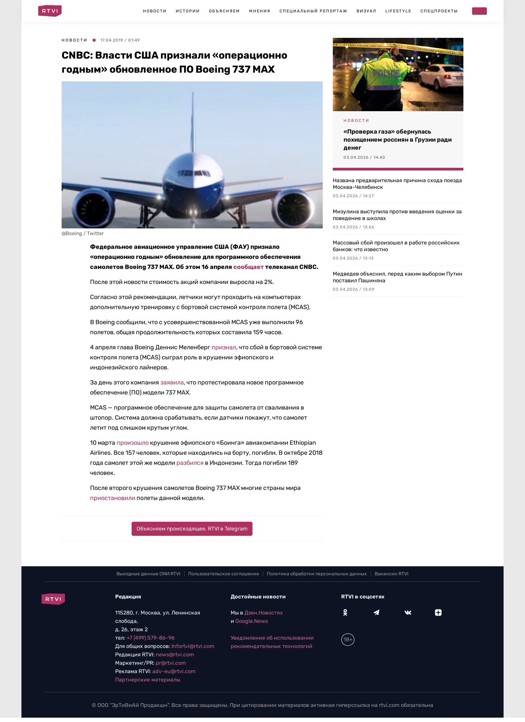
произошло (133, 442)
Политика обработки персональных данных (317, 574)
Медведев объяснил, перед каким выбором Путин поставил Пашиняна (397, 277)
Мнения (260, 11)
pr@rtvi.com (171, 663)
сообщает (248, 267)
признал (224, 347)
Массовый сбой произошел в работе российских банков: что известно (396, 245)
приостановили (112, 498)
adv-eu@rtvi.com (174, 671)
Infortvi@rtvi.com (192, 646)
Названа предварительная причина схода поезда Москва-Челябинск (397, 183)
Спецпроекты (439, 11)
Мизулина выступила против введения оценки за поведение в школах (397, 214)
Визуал (366, 11)
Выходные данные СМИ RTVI (148, 574)
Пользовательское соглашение (223, 574)
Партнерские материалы (147, 679)
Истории (188, 11)
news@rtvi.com (175, 654)
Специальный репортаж (314, 11)
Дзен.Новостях (263, 612)
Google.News (251, 621)
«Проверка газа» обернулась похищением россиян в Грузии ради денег (398, 139)
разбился (190, 462)
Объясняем (224, 11)
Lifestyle (398, 11)
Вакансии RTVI (391, 574)
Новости (155, 11)
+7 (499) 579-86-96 (151, 638)
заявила (172, 382)
